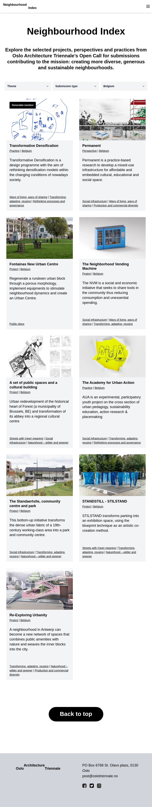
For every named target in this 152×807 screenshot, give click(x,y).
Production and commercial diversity (116, 205)
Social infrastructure (94, 201)
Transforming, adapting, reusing (113, 323)
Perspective (89, 150)
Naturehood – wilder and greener (48, 442)
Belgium (27, 150)
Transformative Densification (34, 146)
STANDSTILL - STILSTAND (104, 501)
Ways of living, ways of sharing (28, 197)
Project (14, 269)
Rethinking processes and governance (117, 442)
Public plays (17, 323)
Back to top (76, 714)
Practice (15, 150)
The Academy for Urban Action (108, 383)
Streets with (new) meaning (26, 438)
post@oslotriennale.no (100, 776)
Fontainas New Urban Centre (34, 264)
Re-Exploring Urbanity (28, 615)
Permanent (91, 146)
